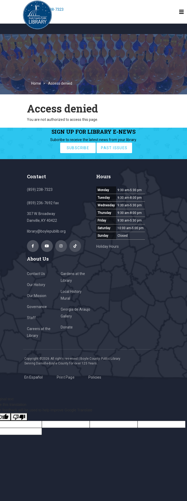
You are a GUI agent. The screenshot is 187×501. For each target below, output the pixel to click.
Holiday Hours (107, 246)
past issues (114, 148)
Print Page (66, 377)
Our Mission (36, 296)
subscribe (78, 148)
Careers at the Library (38, 332)
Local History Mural (71, 294)
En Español (33, 377)
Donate (67, 327)
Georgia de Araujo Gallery (75, 312)
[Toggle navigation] (181, 12)
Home (36, 83)
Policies (94, 377)
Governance (37, 307)
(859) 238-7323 (40, 189)
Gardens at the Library (73, 277)
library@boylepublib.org (46, 231)
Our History (36, 285)
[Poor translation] (19, 417)
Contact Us (36, 274)
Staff (31, 318)
